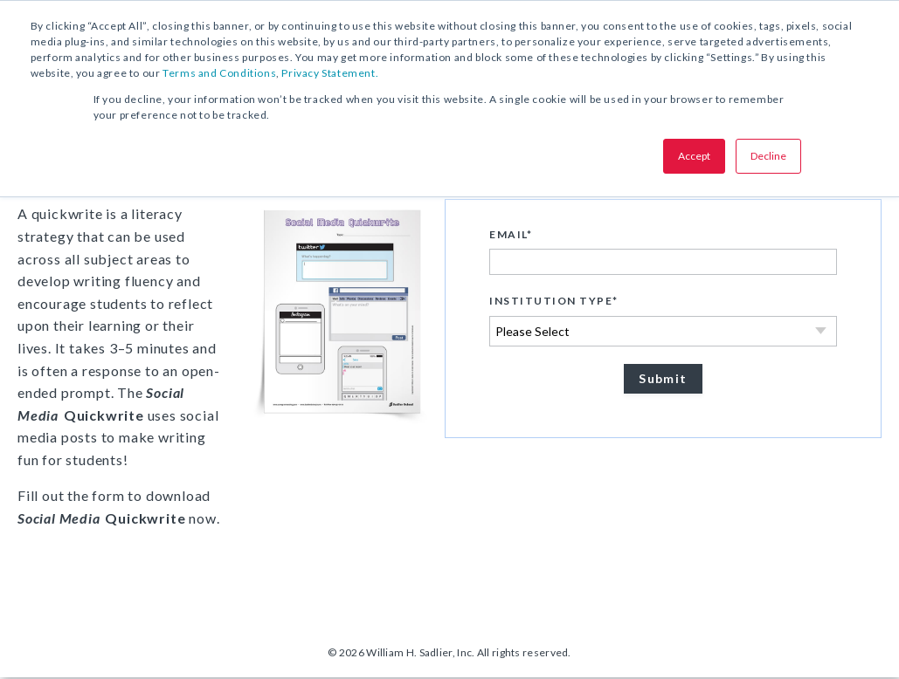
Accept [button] (694, 155)
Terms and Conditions (219, 72)
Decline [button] (768, 155)
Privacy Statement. (329, 72)
